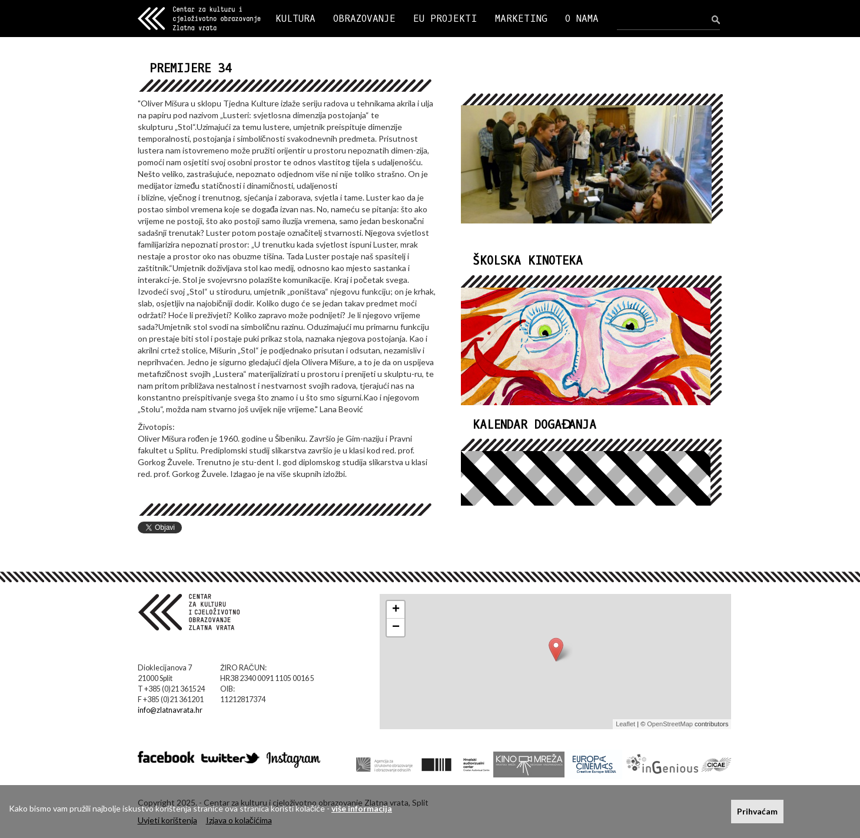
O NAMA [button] (582, 18)
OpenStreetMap (670, 723)
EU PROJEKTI (445, 18)
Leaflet (625, 723)
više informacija (361, 808)
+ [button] (396, 610)
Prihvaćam (757, 811)
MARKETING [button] (521, 18)
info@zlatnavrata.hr (170, 710)
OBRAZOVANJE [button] (364, 18)
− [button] (396, 627)
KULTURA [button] (295, 18)
